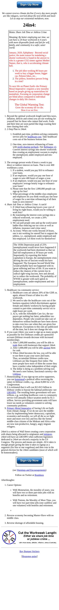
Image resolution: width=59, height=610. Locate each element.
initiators (48, 434)
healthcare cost (35, 136)
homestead (20, 379)
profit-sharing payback (27, 147)
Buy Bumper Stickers (29, 551)
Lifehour (17, 374)
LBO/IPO (11, 392)
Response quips (29, 556)
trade (15, 345)
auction (46, 348)
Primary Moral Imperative (19, 408)
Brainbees (39, 475)
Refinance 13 (50, 147)
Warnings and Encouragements (31, 470)
